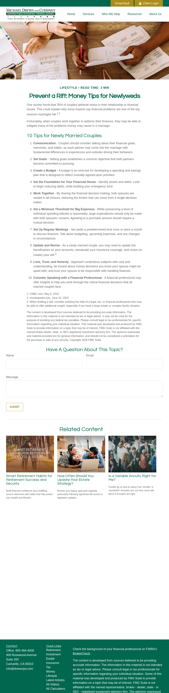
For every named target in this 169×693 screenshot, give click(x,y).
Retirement (53, 650)
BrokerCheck (81, 653)
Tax (48, 667)
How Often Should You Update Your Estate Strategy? (75, 479)
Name (10, 355)
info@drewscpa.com (19, 668)
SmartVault (122, 3)
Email (90, 355)
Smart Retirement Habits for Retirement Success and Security (29, 479)
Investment (53, 654)
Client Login (149, 3)
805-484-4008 (25, 650)
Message (12, 377)
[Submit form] (14, 407)
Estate (50, 658)
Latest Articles (55, 680)
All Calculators (55, 688)
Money (50, 671)
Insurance (52, 663)
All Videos (52, 684)
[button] (71, 14)
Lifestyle (51, 675)
